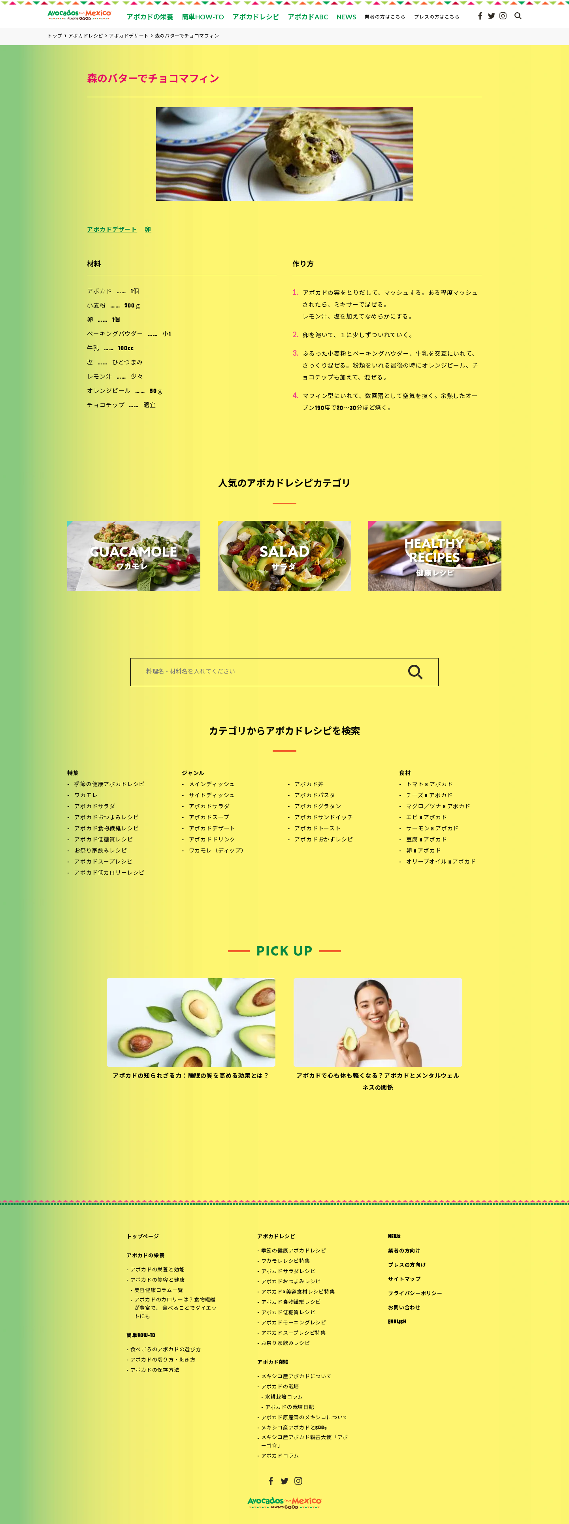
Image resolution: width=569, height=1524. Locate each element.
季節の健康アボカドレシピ (109, 785)
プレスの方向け (407, 1265)
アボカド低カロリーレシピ (109, 873)
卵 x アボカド (423, 851)
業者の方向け (404, 1251)
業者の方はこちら (385, 17)
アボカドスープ (209, 818)
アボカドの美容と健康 (157, 1280)
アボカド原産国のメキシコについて (304, 1417)
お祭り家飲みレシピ (100, 851)
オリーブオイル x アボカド (441, 862)
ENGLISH (397, 1322)
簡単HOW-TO (140, 1335)
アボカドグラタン (317, 807)
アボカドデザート (112, 230)
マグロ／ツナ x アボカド (438, 807)
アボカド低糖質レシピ (103, 840)
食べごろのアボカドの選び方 (165, 1349)
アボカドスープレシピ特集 (293, 1333)
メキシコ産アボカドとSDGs (294, 1428)
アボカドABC (272, 1362)
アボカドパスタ (314, 796)
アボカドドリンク (212, 840)
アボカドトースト (317, 829)
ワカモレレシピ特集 (285, 1261)
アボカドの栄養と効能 (157, 1270)
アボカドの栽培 (280, 1387)
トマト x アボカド (429, 785)
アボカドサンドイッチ (323, 818)
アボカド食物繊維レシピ (106, 829)
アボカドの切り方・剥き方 (163, 1360)
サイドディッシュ (212, 796)
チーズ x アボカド (429, 796)
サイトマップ (404, 1279)
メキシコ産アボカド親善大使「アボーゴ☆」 (304, 1442)
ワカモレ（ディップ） (218, 851)
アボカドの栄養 (145, 1255)
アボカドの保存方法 (154, 1370)
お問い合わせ (404, 1308)
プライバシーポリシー (415, 1293)
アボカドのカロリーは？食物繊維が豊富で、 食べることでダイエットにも (175, 1308)
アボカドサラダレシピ (288, 1271)
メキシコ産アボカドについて (296, 1376)
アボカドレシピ (276, 1236)
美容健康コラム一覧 (158, 1290)
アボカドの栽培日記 (289, 1407)
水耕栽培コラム (284, 1397)
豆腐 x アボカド (426, 840)
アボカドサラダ (94, 807)
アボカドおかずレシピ (323, 840)
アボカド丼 (309, 785)
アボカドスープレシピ (103, 862)
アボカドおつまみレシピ (106, 818)
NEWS (394, 1236)
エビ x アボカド (426, 818)
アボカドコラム (280, 1456)
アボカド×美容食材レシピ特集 (298, 1292)
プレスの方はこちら (437, 17)
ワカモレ (86, 796)
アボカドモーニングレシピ (293, 1323)
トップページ (142, 1236)
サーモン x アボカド (432, 829)
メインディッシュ (212, 785)
